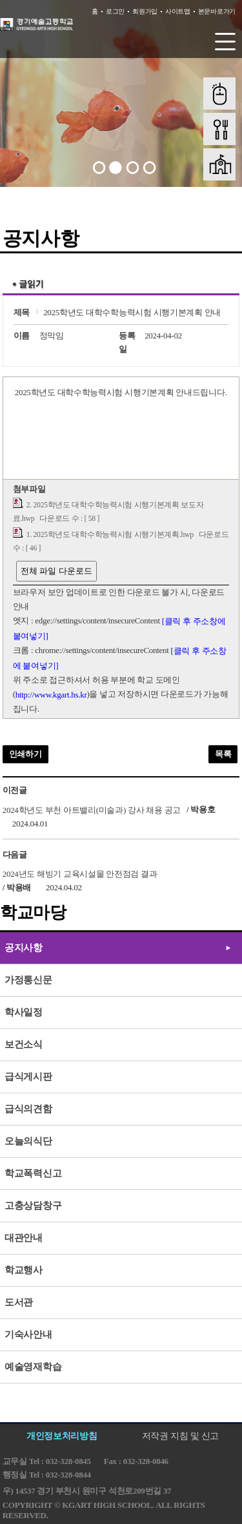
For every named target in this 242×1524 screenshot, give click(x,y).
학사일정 (24, 1012)
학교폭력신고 (33, 1173)
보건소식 (24, 1044)
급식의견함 (28, 1109)
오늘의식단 (28, 1141)
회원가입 (144, 11)
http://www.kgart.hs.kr (51, 694)
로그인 (115, 11)
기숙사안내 (28, 1334)
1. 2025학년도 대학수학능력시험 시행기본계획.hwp (110, 535)
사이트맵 (177, 11)
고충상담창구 (33, 1205)
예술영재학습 (33, 1367)
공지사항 (24, 948)
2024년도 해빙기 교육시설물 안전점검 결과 (80, 874)
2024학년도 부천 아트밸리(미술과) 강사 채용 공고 (92, 809)
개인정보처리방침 (61, 1436)
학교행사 (24, 1270)
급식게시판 (28, 1076)
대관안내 (24, 1238)
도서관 (19, 1302)
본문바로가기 (217, 11)
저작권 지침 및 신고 (180, 1436)
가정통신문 (28, 980)
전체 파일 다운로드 (56, 571)
